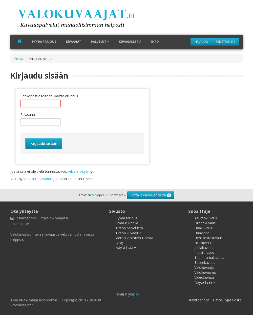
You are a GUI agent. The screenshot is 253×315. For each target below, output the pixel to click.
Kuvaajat (73, 42)
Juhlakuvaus (203, 247)
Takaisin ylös (126, 294)
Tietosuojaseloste (226, 300)
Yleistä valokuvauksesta (134, 237)
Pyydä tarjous (44, 42)
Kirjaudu (201, 42)
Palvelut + (100, 42)
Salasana (28, 114)
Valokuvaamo (205, 272)
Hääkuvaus (203, 228)
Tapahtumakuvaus (209, 257)
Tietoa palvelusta (129, 228)
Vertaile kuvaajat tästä (150, 195)
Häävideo (202, 233)
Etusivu (19, 58)
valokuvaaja (28, 300)
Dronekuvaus (205, 223)
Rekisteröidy (225, 42)
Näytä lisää (125, 247)
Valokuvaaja (204, 267)
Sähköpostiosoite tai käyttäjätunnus (49, 96)
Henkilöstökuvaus (208, 237)
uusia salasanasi (40, 178)
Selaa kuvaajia (126, 223)
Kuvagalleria (130, 42)
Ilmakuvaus (203, 242)
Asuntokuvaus (205, 218)
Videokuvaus (204, 277)
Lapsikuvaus (204, 252)
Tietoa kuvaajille (128, 233)
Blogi (119, 242)
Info (155, 42)
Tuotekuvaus (204, 262)
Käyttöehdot (199, 300)
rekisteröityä (78, 171)
